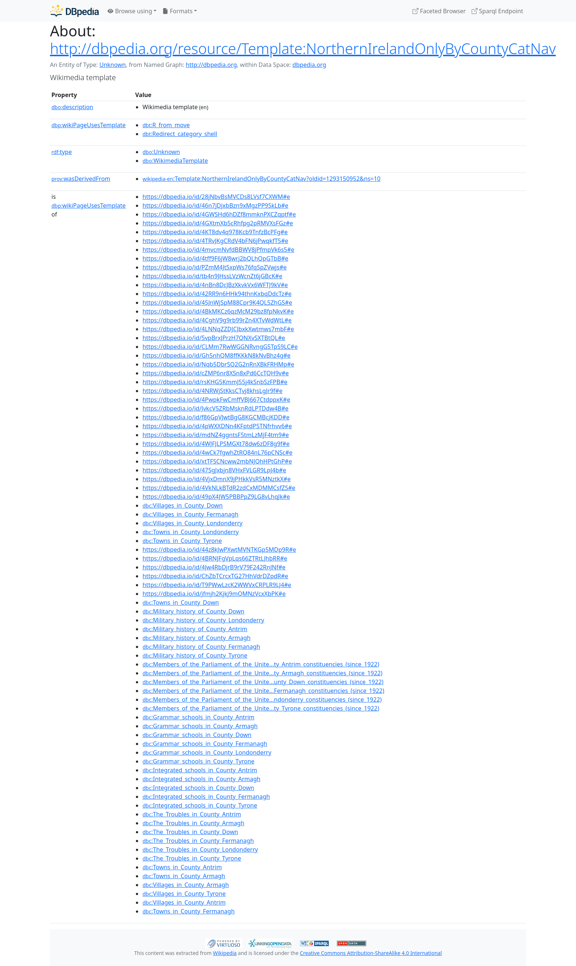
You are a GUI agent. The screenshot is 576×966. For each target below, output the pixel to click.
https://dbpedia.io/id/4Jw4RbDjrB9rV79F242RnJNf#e (214, 567)
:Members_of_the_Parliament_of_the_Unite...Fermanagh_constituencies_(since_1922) (263, 691)
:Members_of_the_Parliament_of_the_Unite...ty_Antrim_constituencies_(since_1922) (261, 664)
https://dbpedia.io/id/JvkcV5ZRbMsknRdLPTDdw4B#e (215, 408)
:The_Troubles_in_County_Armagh (193, 823)
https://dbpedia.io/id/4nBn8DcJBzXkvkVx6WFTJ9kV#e (215, 285)
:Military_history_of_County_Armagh (197, 638)
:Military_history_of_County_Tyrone (195, 655)
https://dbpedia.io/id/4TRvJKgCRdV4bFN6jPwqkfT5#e (215, 241)
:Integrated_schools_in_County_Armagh (201, 779)
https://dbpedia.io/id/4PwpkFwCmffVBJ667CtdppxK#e (216, 400)
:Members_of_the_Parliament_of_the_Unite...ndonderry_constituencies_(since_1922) (262, 699)
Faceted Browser (439, 11)
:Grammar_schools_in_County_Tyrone (199, 761)
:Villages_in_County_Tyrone (184, 894)
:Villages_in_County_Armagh (186, 885)
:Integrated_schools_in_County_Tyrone (200, 805)
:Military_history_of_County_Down (193, 611)
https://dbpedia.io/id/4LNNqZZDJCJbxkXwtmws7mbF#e (218, 329)
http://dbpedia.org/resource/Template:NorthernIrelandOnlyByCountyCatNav (303, 48)
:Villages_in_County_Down (183, 505)
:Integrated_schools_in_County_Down (198, 788)
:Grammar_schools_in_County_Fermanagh (205, 744)
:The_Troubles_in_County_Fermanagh (198, 841)
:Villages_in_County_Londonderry (192, 523)
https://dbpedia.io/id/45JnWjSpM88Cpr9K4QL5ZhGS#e (217, 302)
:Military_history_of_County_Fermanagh (201, 647)
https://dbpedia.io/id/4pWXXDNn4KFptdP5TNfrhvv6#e (217, 426)
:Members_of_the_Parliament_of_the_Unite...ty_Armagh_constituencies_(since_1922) (262, 673)
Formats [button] (177, 11)
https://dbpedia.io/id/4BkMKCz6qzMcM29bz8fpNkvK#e (218, 311)
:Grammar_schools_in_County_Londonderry (207, 752)
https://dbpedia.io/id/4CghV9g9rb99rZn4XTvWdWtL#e (217, 320)
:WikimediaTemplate (175, 161)
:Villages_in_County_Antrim (184, 902)
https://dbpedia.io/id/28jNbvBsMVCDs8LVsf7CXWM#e (216, 197)
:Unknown (161, 152)
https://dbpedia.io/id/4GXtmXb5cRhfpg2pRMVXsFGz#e (218, 223)
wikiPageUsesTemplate (88, 125)
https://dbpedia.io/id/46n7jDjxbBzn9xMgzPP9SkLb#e (215, 205)
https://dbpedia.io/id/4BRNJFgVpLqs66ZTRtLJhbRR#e (215, 558)
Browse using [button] (130, 11)
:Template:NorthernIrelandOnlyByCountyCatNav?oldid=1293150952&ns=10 (262, 179)
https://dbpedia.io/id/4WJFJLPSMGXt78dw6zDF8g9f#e (216, 444)
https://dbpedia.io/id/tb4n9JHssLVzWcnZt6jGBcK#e (212, 276)
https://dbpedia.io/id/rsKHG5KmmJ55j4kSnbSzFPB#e (215, 382)
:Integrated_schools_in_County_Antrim (200, 770)
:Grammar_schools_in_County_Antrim (199, 717)
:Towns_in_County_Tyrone (182, 541)
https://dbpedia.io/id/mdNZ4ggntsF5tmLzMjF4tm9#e (216, 435)
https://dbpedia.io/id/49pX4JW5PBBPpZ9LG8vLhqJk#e (216, 497)
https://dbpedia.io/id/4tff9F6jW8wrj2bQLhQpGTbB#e (215, 258)
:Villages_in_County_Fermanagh (190, 514)
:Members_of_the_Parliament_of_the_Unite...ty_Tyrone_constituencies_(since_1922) (261, 708)
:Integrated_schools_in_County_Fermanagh (206, 797)
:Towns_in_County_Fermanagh (189, 911)
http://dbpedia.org (211, 65)
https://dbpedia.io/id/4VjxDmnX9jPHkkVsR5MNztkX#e (217, 479)
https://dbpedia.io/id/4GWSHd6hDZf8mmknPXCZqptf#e (219, 214)
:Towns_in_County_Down (181, 602)
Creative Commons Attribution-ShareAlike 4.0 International (371, 952)
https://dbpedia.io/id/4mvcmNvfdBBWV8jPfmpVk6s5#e (218, 250)
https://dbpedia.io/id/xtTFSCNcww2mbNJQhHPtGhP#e (217, 461)
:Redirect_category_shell (180, 134)
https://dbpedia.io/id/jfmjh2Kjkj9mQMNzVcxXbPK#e (214, 594)
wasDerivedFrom (80, 179)
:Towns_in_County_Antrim (182, 867)
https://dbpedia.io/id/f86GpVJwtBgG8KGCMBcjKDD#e (216, 417)
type (61, 152)
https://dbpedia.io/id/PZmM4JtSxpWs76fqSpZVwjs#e (215, 267)
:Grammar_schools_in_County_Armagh (200, 726)
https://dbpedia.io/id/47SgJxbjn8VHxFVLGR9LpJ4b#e (214, 470)
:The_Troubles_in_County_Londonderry (200, 849)
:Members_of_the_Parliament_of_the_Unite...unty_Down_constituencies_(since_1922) (263, 682)
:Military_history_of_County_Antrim (195, 629)
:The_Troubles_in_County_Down (190, 832)
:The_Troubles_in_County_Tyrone (192, 858)
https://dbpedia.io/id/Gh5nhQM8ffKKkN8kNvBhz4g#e (217, 355)
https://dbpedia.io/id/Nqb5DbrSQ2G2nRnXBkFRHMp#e (218, 364)
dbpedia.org (309, 65)
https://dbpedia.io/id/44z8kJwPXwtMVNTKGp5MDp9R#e (219, 549)
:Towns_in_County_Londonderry (191, 532)
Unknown (112, 65)
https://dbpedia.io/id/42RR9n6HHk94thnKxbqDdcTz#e (217, 294)
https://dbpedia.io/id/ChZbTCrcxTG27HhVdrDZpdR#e (215, 576)
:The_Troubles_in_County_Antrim (192, 814)
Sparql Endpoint (497, 11)
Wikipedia (225, 952)
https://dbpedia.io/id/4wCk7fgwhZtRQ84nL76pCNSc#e (217, 452)
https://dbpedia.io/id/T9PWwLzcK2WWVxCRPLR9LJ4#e (217, 585)
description (72, 107)
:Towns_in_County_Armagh (184, 876)
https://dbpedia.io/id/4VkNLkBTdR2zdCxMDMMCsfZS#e (219, 488)
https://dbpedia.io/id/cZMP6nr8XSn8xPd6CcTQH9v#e (216, 373)
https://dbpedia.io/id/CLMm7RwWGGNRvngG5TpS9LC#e (220, 347)
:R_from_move (166, 125)
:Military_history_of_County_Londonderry (203, 620)
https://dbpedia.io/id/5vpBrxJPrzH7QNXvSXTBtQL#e (214, 338)
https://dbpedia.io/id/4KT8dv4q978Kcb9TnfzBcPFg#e (215, 232)
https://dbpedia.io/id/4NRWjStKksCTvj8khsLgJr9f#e (212, 391)
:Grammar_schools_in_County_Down (197, 735)
